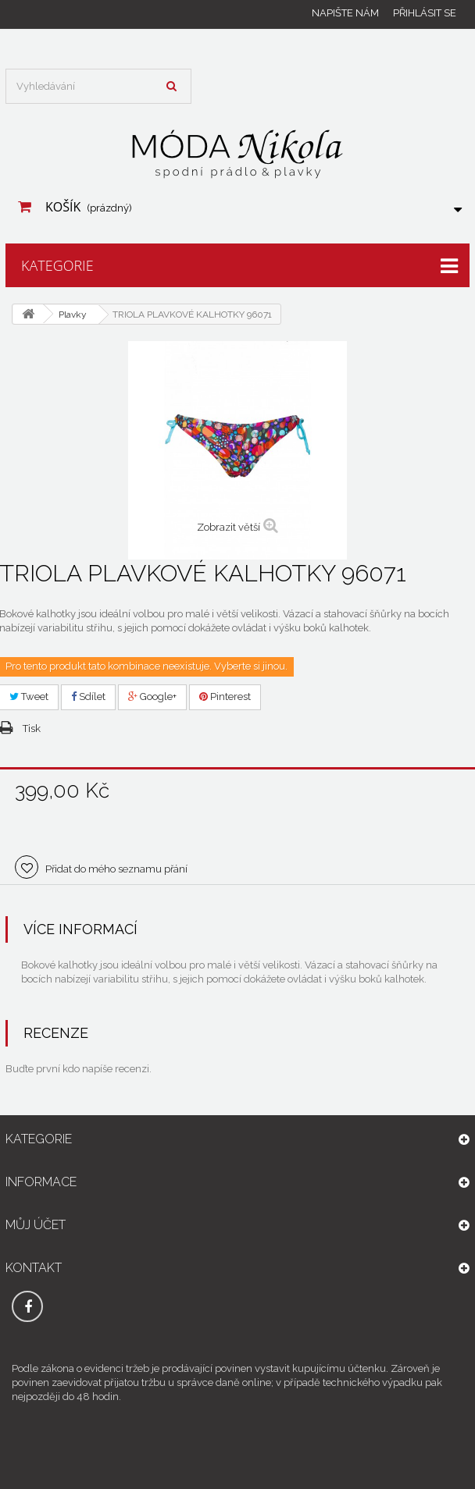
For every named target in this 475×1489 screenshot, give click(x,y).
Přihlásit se (424, 13)
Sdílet (88, 696)
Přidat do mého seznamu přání (115, 869)
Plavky (73, 314)
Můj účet (35, 1224)
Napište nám (345, 13)
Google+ (152, 696)
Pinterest (225, 696)
